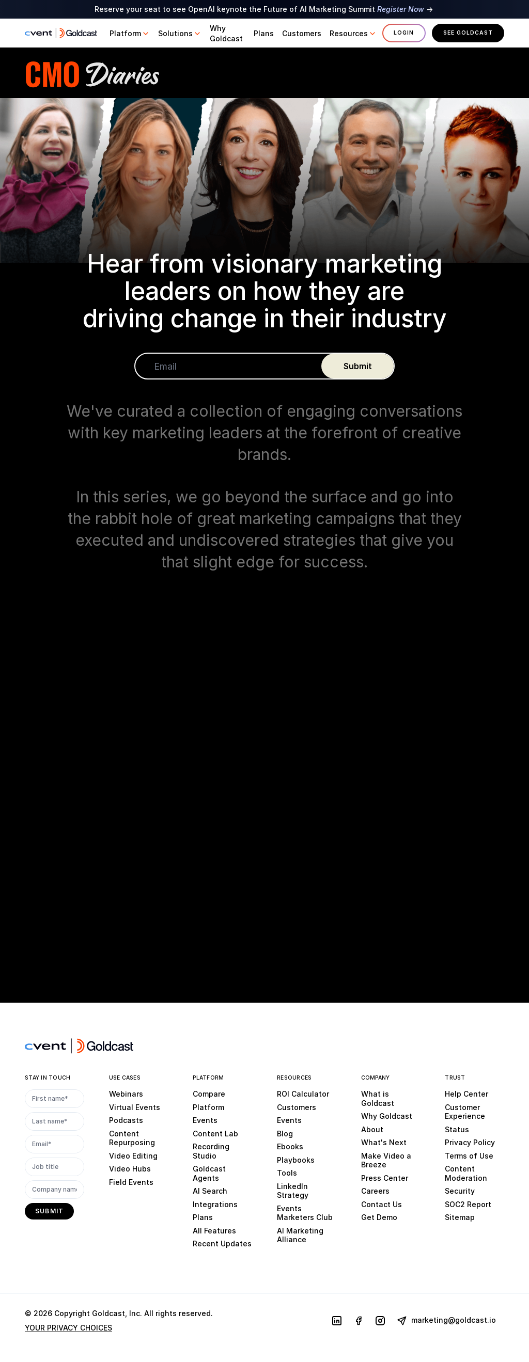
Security (460, 1190)
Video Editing (133, 1155)
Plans (203, 1217)
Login (404, 32)
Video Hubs (130, 1168)
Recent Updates (222, 1243)
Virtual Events (134, 1106)
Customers (296, 1106)
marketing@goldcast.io (446, 1321)
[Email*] (54, 1144)
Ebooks (290, 1146)
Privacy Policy (470, 1142)
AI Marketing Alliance (300, 1235)
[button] (130, 33)
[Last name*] (54, 1121)
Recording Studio (211, 1151)
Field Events (131, 1181)
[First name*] (54, 1098)
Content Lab (215, 1133)
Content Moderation (466, 1173)
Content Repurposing (132, 1138)
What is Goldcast (377, 1098)
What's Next (384, 1142)
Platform (208, 1106)
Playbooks (296, 1159)
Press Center (384, 1177)
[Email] (228, 366)
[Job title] (54, 1167)
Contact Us (381, 1203)
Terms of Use (469, 1155)
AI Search (210, 1190)
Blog (285, 1133)
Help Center (466, 1093)
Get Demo (379, 1217)
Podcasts (126, 1120)
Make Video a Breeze (386, 1160)
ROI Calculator (303, 1093)
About (372, 1129)
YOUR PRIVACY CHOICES (68, 1327)
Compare (209, 1093)
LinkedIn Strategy (292, 1190)
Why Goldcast (386, 1116)
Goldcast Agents (209, 1173)
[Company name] (54, 1189)
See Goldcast (468, 32)
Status (457, 1129)
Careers (375, 1190)
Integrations (215, 1203)
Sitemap (460, 1217)
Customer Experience (465, 1111)
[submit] (357, 366)
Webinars (126, 1093)
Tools (287, 1172)
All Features (214, 1230)
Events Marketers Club (305, 1212)
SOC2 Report (468, 1203)
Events (205, 1120)
